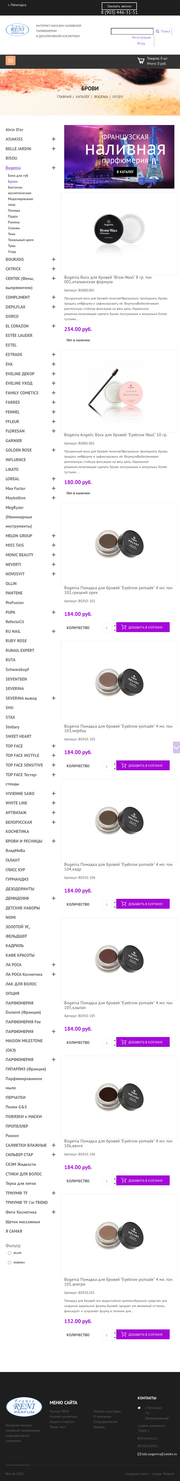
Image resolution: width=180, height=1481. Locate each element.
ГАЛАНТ (13, 860)
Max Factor (15, 488)
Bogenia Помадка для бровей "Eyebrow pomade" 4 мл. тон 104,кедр (118, 867)
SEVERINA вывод (21, 698)
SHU (9, 707)
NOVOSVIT (15, 574)
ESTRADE (14, 354)
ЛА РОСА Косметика (24, 974)
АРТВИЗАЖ (16, 812)
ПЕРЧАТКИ (16, 1097)
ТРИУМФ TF (17, 1193)
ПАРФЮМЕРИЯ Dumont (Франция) (23, 1007)
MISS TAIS (15, 545)
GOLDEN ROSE (19, 450)
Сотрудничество (105, 1422)
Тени (11, 234)
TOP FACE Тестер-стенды (22, 779)
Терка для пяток (21, 1183)
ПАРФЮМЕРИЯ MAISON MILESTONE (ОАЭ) (24, 1041)
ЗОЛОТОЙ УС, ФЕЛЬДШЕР (18, 931)
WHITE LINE (16, 803)
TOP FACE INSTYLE (22, 755)
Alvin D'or (14, 129)
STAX (10, 717)
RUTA (10, 659)
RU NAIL (13, 631)
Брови (13, 181)
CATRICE (13, 268)
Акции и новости (62, 1422)
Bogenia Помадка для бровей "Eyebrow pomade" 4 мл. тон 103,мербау (118, 728)
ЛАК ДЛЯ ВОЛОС (21, 984)
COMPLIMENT (18, 297)
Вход (141, 43)
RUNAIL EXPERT (20, 650)
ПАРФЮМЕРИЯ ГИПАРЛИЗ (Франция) (26, 1064)
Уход (12, 251)
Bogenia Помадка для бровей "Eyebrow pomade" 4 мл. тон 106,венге (118, 1143)
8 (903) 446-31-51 (119, 12)
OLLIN (11, 583)
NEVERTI (13, 564)
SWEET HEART (18, 736)
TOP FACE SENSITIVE (24, 765)
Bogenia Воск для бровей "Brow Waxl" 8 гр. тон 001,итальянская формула (108, 279)
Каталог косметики (64, 1416)
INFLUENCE (16, 459)
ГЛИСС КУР (15, 869)
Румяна (13, 222)
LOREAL (12, 478)
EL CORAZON (17, 326)
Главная (64, 96)
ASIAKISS (14, 139)
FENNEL (13, 412)
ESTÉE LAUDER (19, 335)
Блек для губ (18, 175)
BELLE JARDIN (18, 148)
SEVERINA (15, 688)
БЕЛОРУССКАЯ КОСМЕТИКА (19, 826)
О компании (102, 1416)
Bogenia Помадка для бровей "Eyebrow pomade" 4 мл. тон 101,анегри (118, 1282)
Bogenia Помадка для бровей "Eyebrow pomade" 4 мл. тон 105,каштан (118, 1005)
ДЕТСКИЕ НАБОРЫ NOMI (23, 912)
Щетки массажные (23, 1221)
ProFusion (15, 602)
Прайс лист (58, 1427)
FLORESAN (15, 431)
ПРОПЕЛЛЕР (17, 1126)
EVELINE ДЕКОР (20, 373)
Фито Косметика (21, 1212)
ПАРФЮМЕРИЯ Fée (23, 1022)
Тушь (11, 245)
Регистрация (141, 37)
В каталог (125, 171)
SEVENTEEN (16, 679)
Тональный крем (21, 240)
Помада (14, 210)
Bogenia (101, 96)
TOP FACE (14, 746)
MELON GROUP (19, 535)
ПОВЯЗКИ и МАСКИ (24, 1116)
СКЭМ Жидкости (21, 1164)
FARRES (13, 402)
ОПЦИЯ (12, 993)
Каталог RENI (59, 1411)
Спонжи (14, 228)
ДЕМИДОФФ (17, 898)
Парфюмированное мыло (24, 1083)
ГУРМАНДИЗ (17, 879)
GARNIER (14, 440)
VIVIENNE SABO (20, 793)
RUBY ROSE (16, 640)
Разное (12, 1135)
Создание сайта (136, 1474)
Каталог (83, 96)
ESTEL (11, 345)
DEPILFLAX (15, 307)
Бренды (99, 1427)
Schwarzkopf (17, 669)
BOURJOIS (15, 259)
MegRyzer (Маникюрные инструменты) (19, 517)
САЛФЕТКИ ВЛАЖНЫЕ (26, 1145)
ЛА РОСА (14, 964)
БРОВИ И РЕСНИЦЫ (24, 841)
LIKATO (12, 469)
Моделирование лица (20, 202)
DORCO (12, 316)
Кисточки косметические (19, 190)
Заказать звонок (119, 6)
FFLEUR (12, 421)
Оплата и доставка (107, 1411)
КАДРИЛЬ (15, 945)
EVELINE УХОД (19, 383)
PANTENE (14, 593)
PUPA (10, 612)
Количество (78, 627)
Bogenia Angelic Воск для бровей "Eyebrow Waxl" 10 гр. (115, 434)
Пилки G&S (16, 1107)
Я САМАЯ (14, 1231)
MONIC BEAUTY (20, 554)
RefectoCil (15, 621)
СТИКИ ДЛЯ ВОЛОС (24, 1174)
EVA (9, 364)
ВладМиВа (15, 850)
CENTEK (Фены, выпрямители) (20, 283)
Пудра (13, 216)
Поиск (165, 31)
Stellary (12, 727)
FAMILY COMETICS (22, 392)
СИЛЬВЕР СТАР (19, 1154)
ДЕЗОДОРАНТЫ (20, 889)
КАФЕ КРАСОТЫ (20, 955)
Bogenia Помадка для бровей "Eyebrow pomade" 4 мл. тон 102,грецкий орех (118, 590)
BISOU (11, 158)
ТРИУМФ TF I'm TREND (27, 1202)
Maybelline (16, 497)
